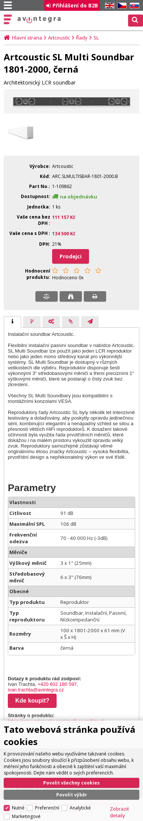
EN (108, 6)
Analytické (80, 789)
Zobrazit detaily (119, 794)
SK (133, 6)
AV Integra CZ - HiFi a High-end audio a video (39, 19)
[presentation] (12, 322)
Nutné (18, 789)
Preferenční (47, 789)
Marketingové (26, 798)
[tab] (12, 322)
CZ (121, 6)
